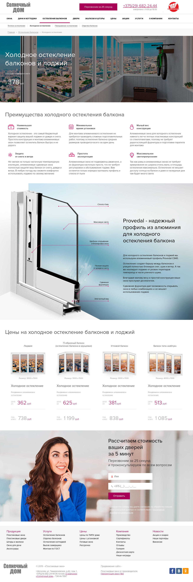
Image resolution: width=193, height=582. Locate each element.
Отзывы (120, 545)
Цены (113, 18)
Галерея (120, 548)
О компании (155, 18)
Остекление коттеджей (54, 542)
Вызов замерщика (52, 545)
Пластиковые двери (16, 538)
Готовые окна (86, 542)
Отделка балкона (89, 26)
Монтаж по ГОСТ (51, 548)
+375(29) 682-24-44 (140, 5)
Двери (76, 18)
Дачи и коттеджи (27, 18)
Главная (11, 32)
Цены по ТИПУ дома (90, 535)
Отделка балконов (52, 538)
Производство (123, 535)
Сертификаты (123, 538)
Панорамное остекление (66, 26)
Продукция (13, 531)
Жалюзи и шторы (95, 18)
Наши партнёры (160, 538)
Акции (125, 18)
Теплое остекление (16, 26)
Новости (158, 531)
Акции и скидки (160, 535)
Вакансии (157, 542)
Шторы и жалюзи (15, 542)
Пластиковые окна (16, 535)
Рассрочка (85, 545)
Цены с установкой (89, 538)
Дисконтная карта (125, 552)
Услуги (139, 18)
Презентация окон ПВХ (112, 574)
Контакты (173, 18)
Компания (122, 531)
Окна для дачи (14, 545)
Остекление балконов (55, 18)
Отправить (119, 496)
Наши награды (123, 555)
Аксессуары (12, 548)
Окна (9, 18)
